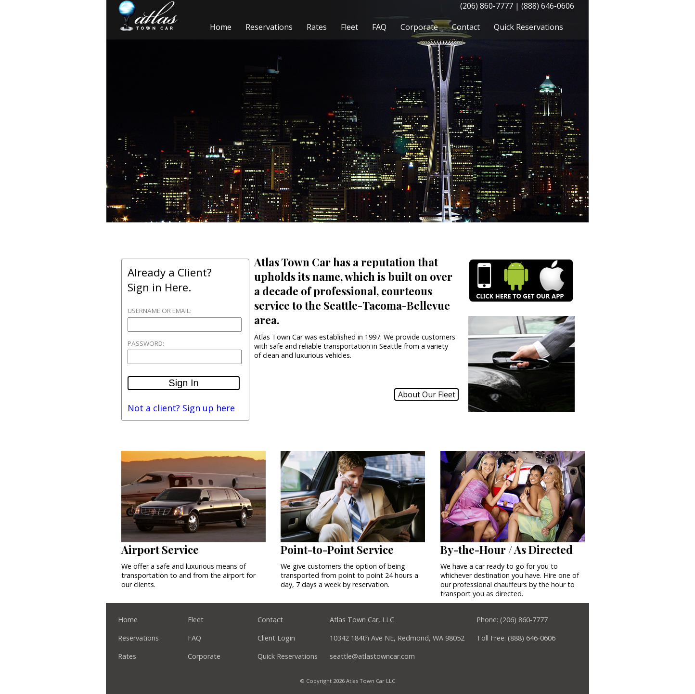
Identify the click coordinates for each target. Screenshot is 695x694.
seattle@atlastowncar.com (372, 656)
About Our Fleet (426, 394)
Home (221, 27)
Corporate (419, 27)
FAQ (379, 27)
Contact (466, 27)
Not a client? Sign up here (181, 408)
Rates (317, 27)
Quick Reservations (528, 27)
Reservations (269, 27)
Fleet (349, 27)
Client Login (276, 637)
